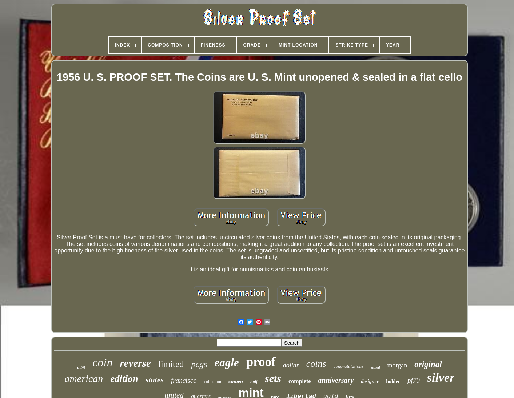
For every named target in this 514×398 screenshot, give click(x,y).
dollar (291, 365)
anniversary (336, 380)
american (84, 378)
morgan (397, 365)
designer (370, 381)
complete (299, 381)
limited (171, 364)
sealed (375, 367)
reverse (135, 363)
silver (441, 377)
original (428, 364)
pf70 (413, 380)
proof (261, 362)
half (254, 381)
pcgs (199, 364)
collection (212, 381)
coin (102, 362)
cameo (235, 381)
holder (393, 381)
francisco (184, 380)
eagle (227, 362)
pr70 (81, 367)
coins (316, 363)
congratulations (348, 366)
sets (273, 378)
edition (124, 378)
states (155, 379)
